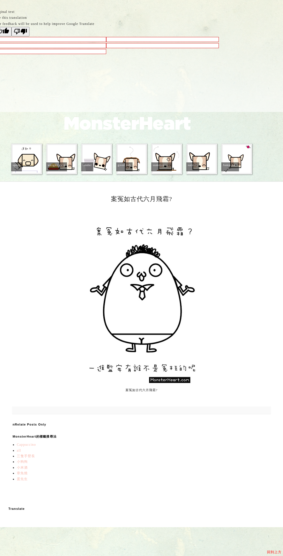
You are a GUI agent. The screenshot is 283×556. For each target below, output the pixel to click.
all (19, 450)
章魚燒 (22, 473)
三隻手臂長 (26, 456)
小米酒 (22, 467)
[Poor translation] (20, 31)
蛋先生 (22, 479)
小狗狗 (22, 462)
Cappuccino (26, 445)
